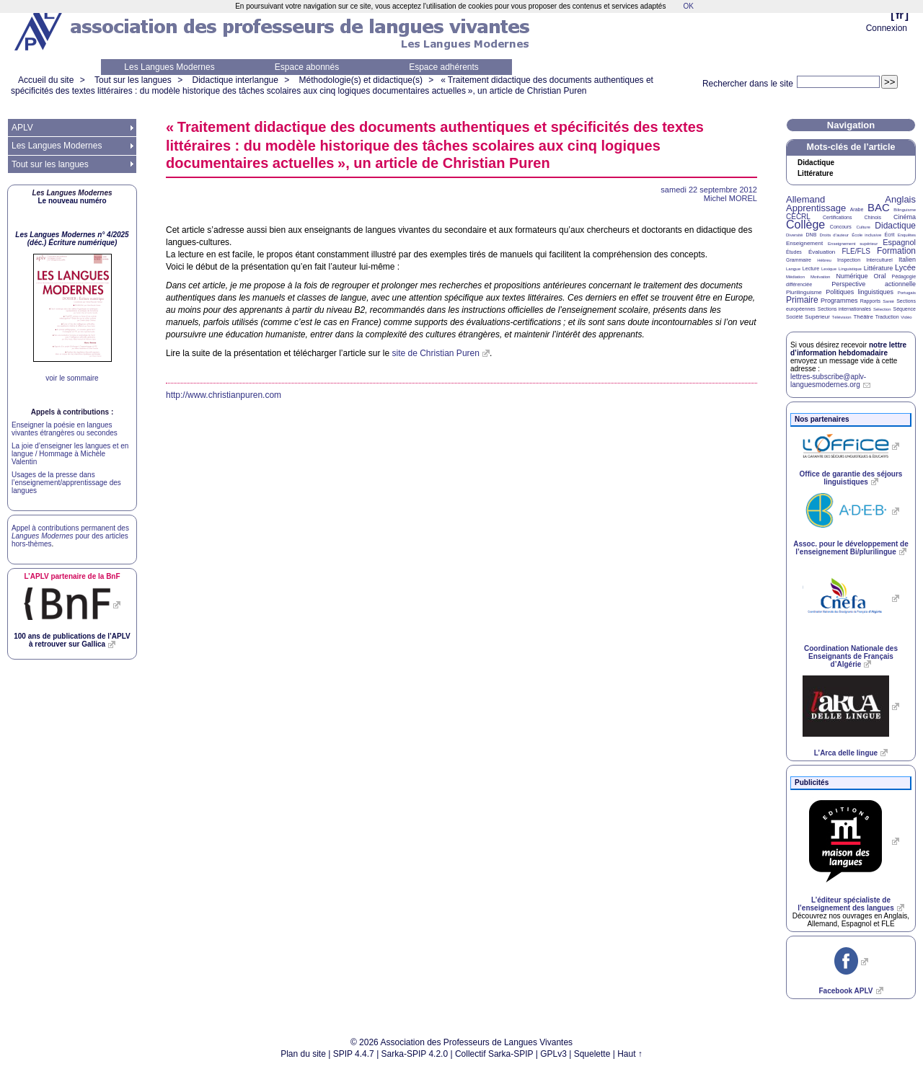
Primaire (802, 300)
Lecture (811, 268)
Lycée (905, 267)
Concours (841, 226)
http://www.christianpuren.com (223, 395)
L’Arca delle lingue (846, 753)
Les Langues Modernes (169, 67)
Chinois (873, 217)
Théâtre (863, 317)
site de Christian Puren (436, 353)
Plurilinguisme (804, 292)
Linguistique (850, 269)
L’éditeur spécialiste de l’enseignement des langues (845, 904)
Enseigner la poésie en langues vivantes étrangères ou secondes (65, 429)
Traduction (887, 316)
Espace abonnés (307, 67)
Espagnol (899, 242)
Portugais (907, 293)
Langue (793, 269)
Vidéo (906, 317)
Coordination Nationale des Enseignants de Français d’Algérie (851, 656)
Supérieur (817, 317)
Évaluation (821, 252)
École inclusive (866, 235)
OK (688, 6)
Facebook (845, 991)
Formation (896, 251)
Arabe (857, 209)
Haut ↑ (629, 1054)
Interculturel (879, 259)
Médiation (795, 277)
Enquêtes (907, 235)
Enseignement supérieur (853, 243)
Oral (880, 276)
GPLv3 (553, 1054)
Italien (907, 259)
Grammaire (798, 259)
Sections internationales (844, 308)
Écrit (889, 234)
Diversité (794, 235)
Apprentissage (816, 208)
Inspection (848, 259)
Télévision (842, 317)
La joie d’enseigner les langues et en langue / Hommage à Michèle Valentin (70, 454)
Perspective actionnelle (873, 284)
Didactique (816, 163)
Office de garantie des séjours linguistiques (851, 478)
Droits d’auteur (834, 235)
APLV (22, 128)
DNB (811, 234)
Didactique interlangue (235, 80)
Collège (805, 224)
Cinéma (904, 217)
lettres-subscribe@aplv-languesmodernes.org (828, 381)
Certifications (837, 217)
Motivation (820, 277)
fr (900, 15)
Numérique (851, 276)
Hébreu (824, 260)
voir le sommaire (71, 378)
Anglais (900, 199)
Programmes (839, 300)
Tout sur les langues (133, 80)
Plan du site (303, 1054)
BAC (878, 207)
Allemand (805, 199)
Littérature (815, 173)
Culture (863, 227)
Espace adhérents (444, 67)
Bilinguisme (904, 210)
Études (794, 251)
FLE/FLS (856, 251)
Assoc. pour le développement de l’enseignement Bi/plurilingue (850, 548)
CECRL (798, 217)
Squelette (592, 1054)
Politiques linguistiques (859, 292)
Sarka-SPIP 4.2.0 (415, 1054)
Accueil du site (46, 80)
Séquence (904, 308)
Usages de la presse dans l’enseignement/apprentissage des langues (66, 483)
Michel (730, 198)
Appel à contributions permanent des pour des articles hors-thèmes (70, 536)
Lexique (828, 269)
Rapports (870, 300)
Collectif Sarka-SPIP (494, 1054)
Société (794, 316)
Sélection (882, 309)
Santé (888, 301)
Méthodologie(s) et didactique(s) (361, 80)
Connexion (886, 28)
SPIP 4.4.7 (353, 1054)
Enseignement (804, 243)
